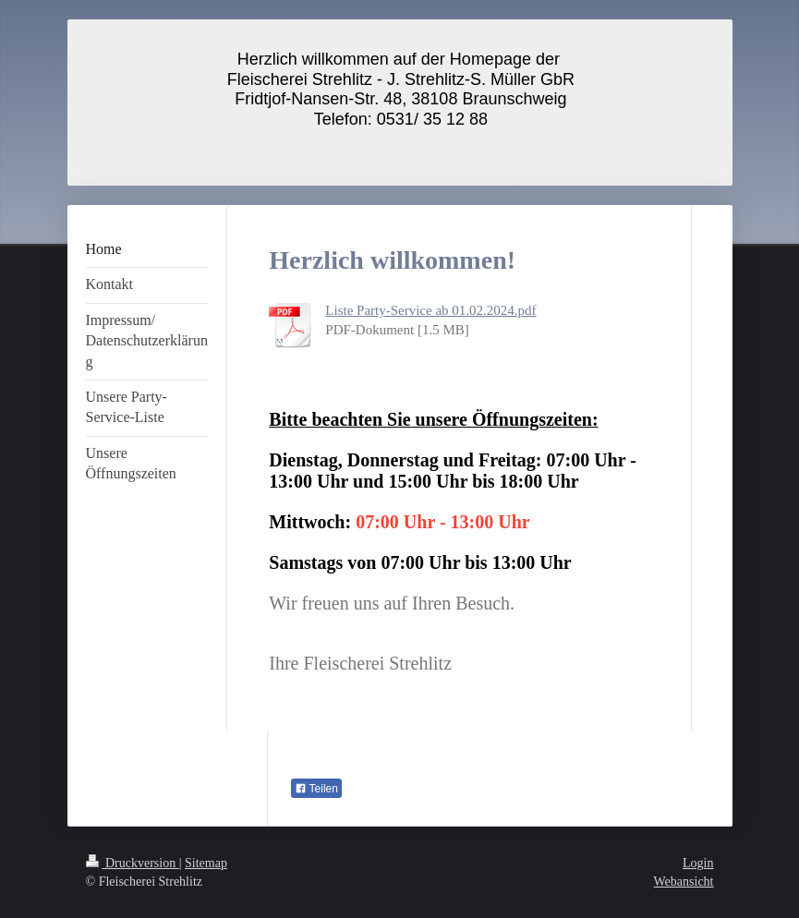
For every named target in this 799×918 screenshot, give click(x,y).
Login (698, 863)
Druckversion (132, 863)
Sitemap (206, 863)
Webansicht (684, 881)
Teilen (316, 788)
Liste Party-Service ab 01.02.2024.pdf (430, 310)
